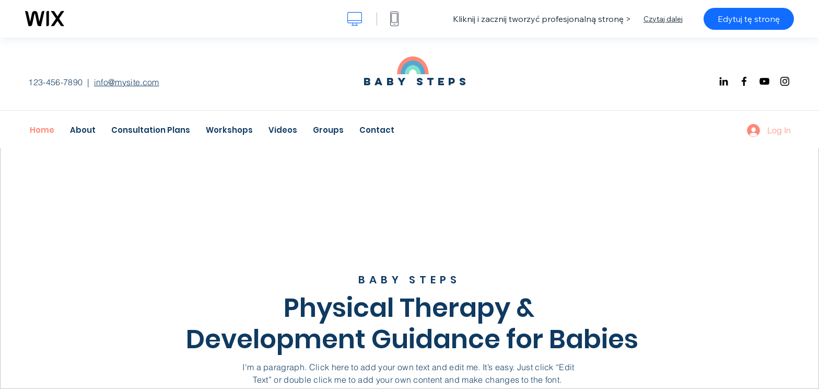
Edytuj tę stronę (749, 19)
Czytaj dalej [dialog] (663, 19)
